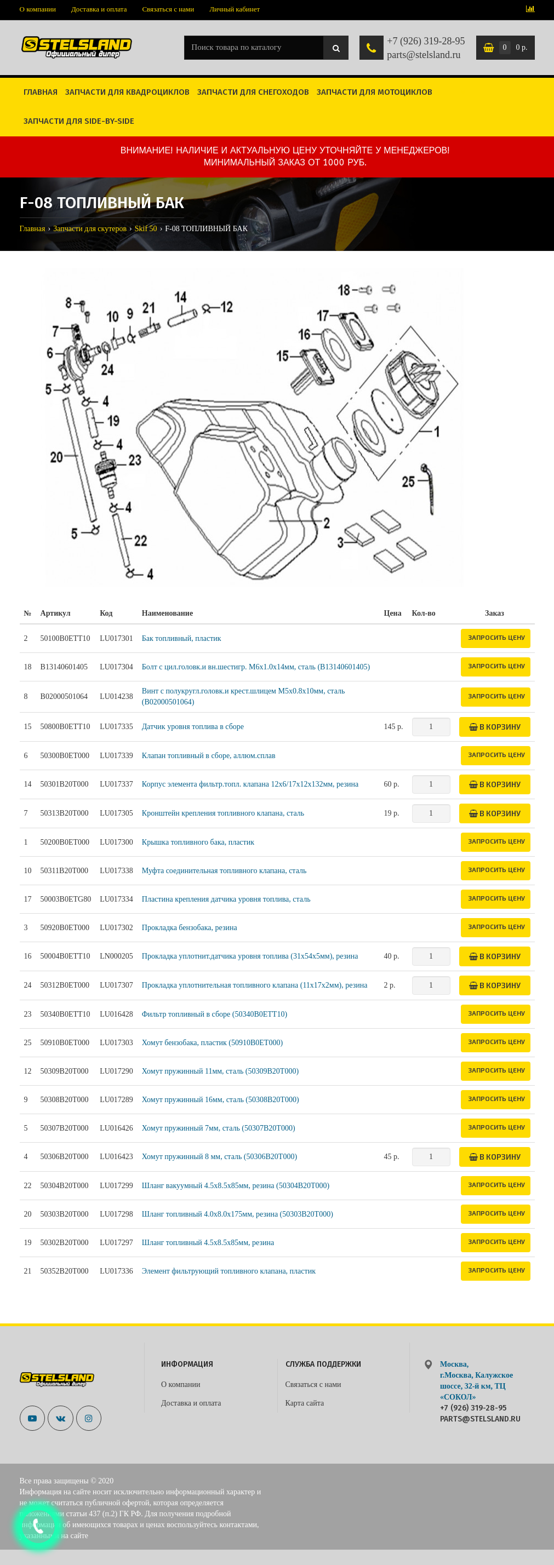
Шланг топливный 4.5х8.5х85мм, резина (208, 1243)
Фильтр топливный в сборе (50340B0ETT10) (214, 1014)
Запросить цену (496, 637)
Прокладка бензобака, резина (189, 928)
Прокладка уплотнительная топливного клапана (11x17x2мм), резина (255, 985)
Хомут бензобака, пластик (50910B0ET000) (212, 1043)
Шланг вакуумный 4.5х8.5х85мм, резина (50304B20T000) (235, 1186)
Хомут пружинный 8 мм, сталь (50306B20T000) (219, 1157)
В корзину (495, 726)
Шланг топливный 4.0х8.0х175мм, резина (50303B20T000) (237, 1214)
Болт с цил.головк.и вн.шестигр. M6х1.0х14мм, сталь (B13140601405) (256, 667)
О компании (38, 9)
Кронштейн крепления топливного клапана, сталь (223, 813)
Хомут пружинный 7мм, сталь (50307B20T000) (218, 1128)
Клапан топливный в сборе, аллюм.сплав (209, 756)
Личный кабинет (234, 9)
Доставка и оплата (99, 9)
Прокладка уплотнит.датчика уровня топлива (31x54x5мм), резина (250, 956)
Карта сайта (304, 1403)
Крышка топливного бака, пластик (198, 842)
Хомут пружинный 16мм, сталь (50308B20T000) (220, 1100)
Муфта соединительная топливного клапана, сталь (224, 871)
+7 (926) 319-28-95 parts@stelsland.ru (426, 48)
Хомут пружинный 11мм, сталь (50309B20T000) (220, 1071)
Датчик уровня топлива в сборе (193, 727)
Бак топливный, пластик (181, 638)
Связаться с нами (168, 9)
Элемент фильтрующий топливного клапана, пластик (229, 1271)
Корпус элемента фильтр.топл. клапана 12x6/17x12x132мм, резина (250, 784)
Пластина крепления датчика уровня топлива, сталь (226, 899)
